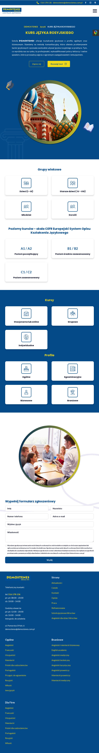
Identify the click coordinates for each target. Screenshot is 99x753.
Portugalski (10, 670)
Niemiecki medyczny (61, 680)
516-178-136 (14, 594)
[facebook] (86, 3)
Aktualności (57, 583)
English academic (59, 650)
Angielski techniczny (61, 660)
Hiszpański (10, 655)
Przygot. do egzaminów (15, 675)
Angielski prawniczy (60, 670)
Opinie (54, 598)
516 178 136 (46, 2)
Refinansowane (58, 608)
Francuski (9, 650)
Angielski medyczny (60, 655)
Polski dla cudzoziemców (16, 665)
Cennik (55, 588)
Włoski (8, 685)
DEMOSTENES (31, 26)
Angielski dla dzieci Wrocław (64, 618)
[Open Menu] (95, 11)
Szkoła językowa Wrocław (63, 613)
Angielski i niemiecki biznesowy (66, 645)
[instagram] (90, 3)
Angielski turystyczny (61, 665)
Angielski (9, 645)
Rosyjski (9, 680)
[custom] (95, 3)
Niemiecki (9, 660)
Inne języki (10, 690)
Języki (43, 26)
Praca (54, 603)
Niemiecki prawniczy (61, 675)
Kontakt (55, 593)
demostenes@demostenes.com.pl (67, 2)
